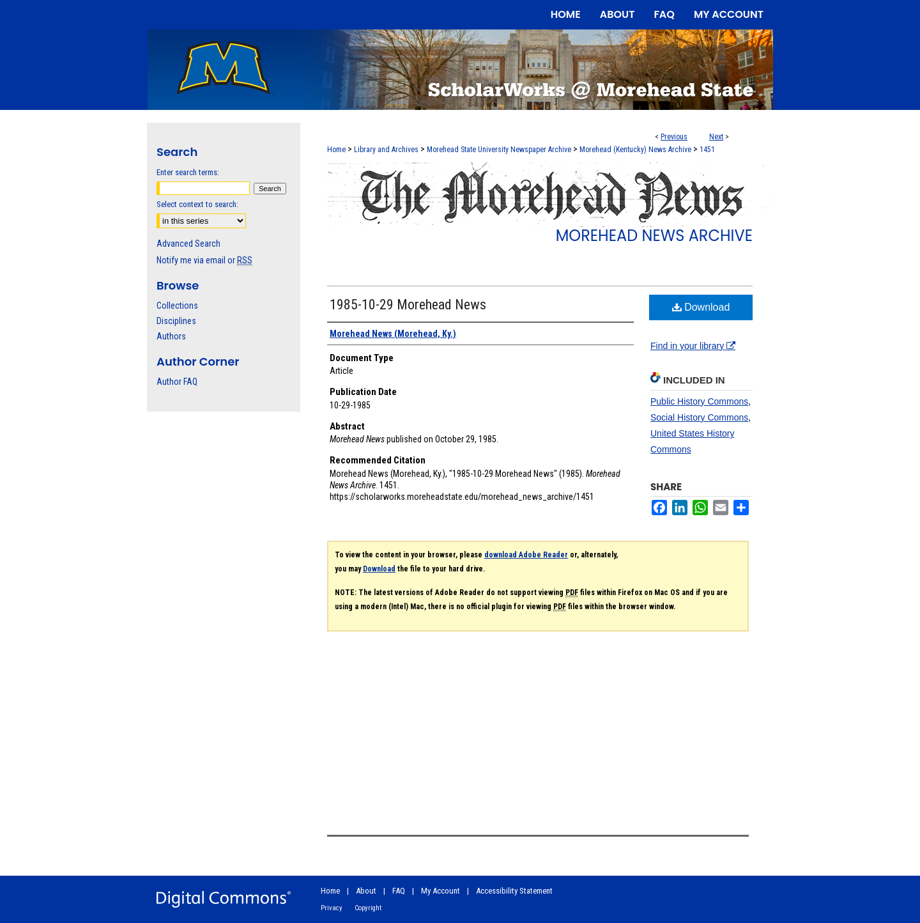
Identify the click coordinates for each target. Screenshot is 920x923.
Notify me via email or (204, 260)
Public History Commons (699, 401)
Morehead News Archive (654, 235)
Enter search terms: (188, 172)
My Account (440, 891)
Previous (674, 136)
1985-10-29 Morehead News (408, 305)
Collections (177, 305)
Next (716, 136)
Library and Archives (386, 149)
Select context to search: (197, 204)
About (366, 891)
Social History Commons (699, 417)
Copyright (368, 908)
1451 (707, 149)
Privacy (331, 908)
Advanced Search (188, 243)
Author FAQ (177, 381)
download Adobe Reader (526, 554)
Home (336, 149)
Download (701, 307)
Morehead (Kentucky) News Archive (635, 149)
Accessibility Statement (514, 891)
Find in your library (692, 346)
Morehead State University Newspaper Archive (499, 149)
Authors (171, 336)
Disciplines (176, 321)
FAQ (398, 891)
